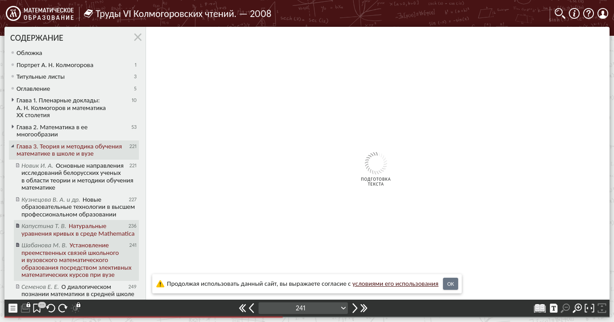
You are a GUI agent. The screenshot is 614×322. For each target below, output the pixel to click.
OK (450, 283)
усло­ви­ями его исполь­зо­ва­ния (395, 284)
